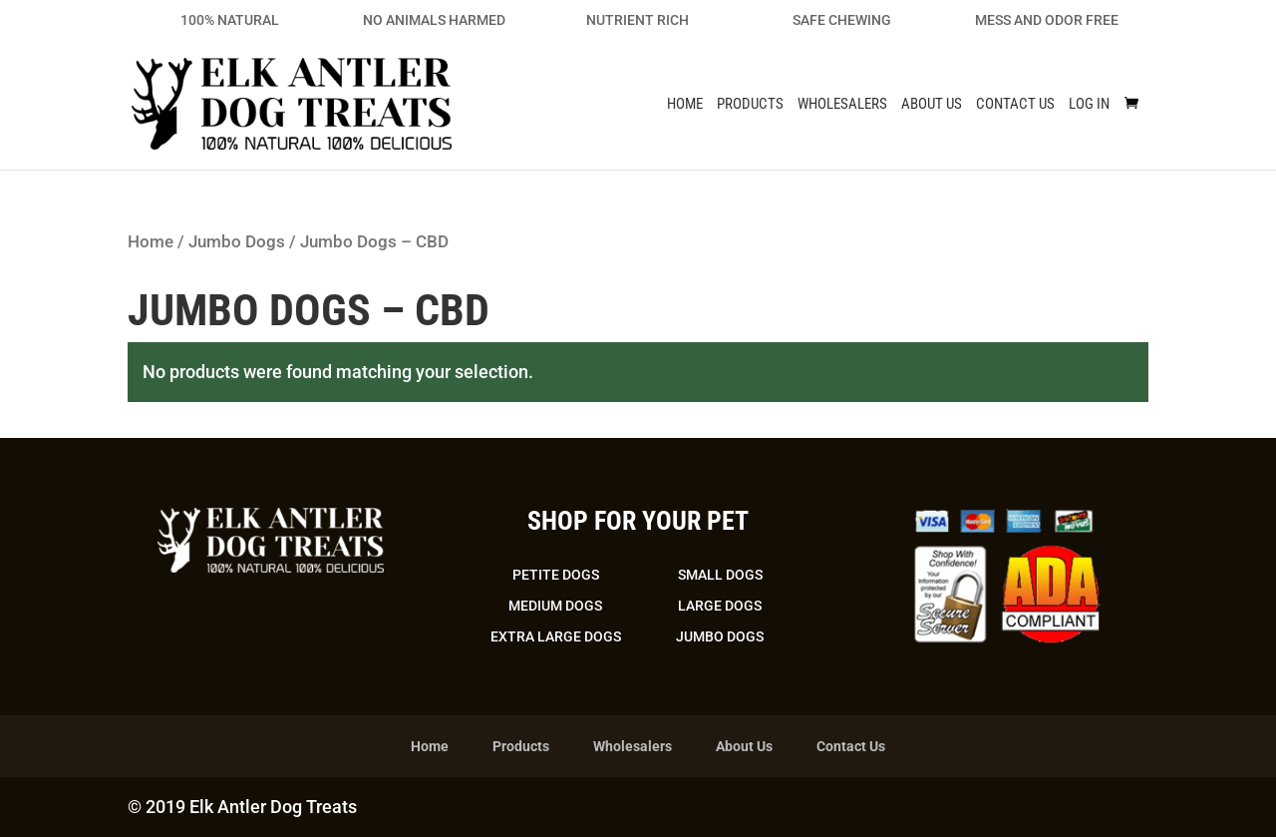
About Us (931, 105)
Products (750, 105)
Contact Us (1015, 105)
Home (685, 105)
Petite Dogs (555, 575)
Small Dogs (720, 575)
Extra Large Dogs (555, 636)
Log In (1089, 105)
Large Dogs (720, 606)
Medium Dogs (555, 606)
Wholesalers (842, 105)
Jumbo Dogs (236, 241)
